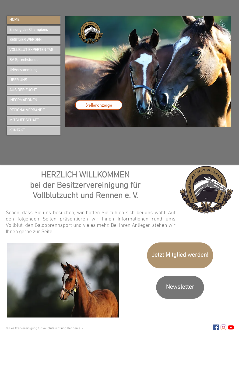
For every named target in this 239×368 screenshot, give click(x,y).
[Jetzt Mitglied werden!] (180, 255)
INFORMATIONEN (23, 100)
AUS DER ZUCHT (23, 90)
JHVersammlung (23, 70)
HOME (14, 20)
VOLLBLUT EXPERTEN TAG (31, 50)
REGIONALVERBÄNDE (27, 110)
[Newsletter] (180, 287)
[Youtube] (231, 327)
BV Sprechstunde (24, 60)
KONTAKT (17, 130)
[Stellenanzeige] (98, 105)
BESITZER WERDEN (25, 40)
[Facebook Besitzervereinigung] (216, 327)
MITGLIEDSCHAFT (24, 120)
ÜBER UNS (18, 80)
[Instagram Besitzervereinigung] (223, 327)
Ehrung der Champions (28, 30)
